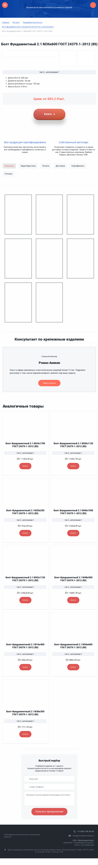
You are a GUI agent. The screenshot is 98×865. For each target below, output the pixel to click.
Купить (25, 466)
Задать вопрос (49, 383)
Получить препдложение (49, 811)
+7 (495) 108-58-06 (86, 831)
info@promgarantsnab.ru (83, 836)
